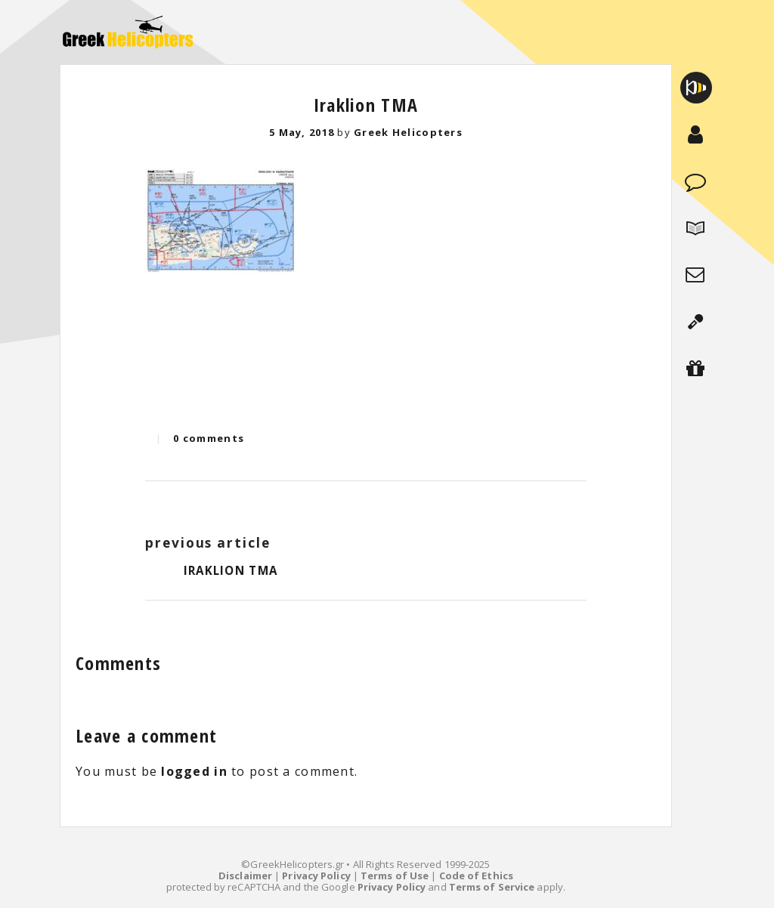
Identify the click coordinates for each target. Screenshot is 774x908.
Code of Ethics (476, 875)
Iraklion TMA (366, 104)
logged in (194, 771)
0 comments (208, 438)
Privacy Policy (316, 875)
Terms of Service (492, 887)
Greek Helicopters (408, 132)
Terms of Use (395, 875)
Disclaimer (245, 875)
